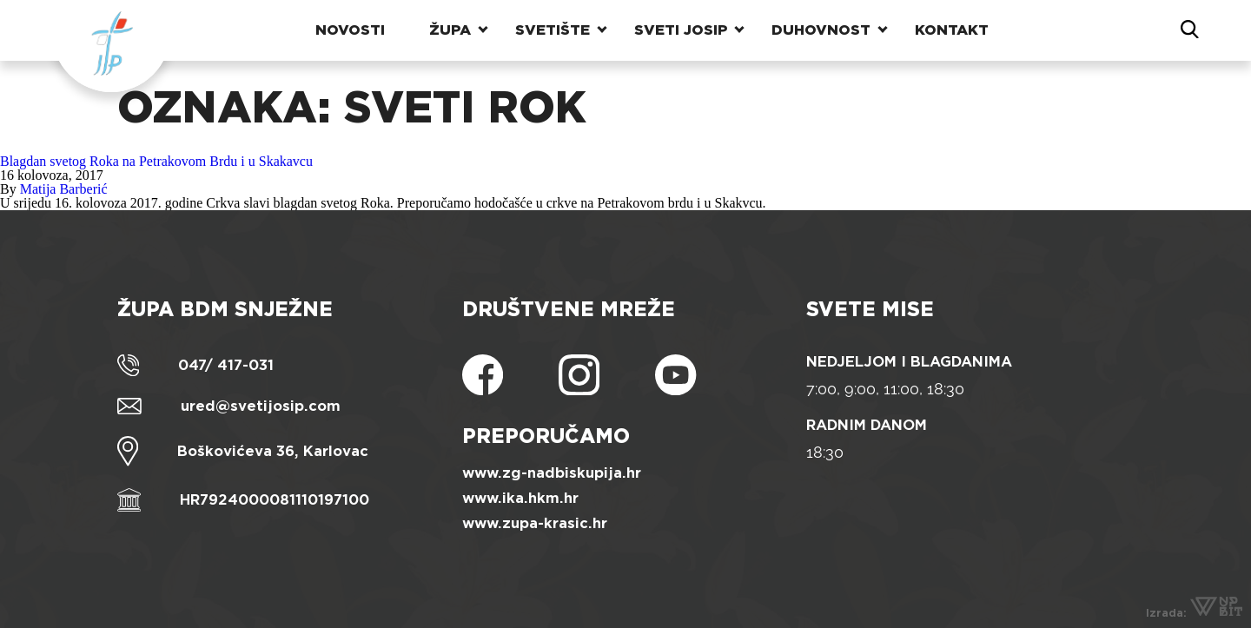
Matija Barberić (64, 189)
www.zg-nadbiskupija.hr (551, 473)
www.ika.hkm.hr (520, 498)
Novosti (350, 30)
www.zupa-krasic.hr (534, 523)
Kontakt (952, 30)
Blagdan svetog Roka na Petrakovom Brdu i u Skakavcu (156, 161)
